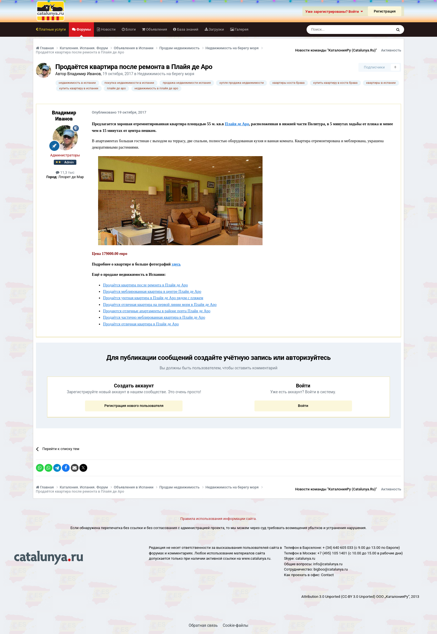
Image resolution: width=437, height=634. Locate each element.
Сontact (327, 575)
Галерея (241, 29)
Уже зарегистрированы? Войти (334, 11)
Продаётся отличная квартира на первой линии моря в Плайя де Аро (160, 305)
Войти (303, 406)
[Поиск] (337, 29)
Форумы (83, 32)
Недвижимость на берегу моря (165, 74)
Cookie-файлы (235, 625)
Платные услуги (52, 29)
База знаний (187, 29)
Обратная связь (203, 625)
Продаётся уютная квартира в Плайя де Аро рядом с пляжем (153, 298)
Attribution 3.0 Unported (320, 596)
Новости (107, 29)
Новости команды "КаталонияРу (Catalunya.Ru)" (336, 50)
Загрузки (216, 29)
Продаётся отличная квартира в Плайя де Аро (141, 324)
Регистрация (384, 11)
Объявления (156, 29)
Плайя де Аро (237, 124)
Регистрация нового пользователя (133, 406)
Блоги (130, 29)
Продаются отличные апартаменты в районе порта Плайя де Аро (156, 311)
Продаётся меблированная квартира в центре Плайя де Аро (152, 291)
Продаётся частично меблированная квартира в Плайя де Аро (154, 317)
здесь (176, 264)
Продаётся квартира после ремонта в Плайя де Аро (145, 285)
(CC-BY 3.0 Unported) (358, 596)
